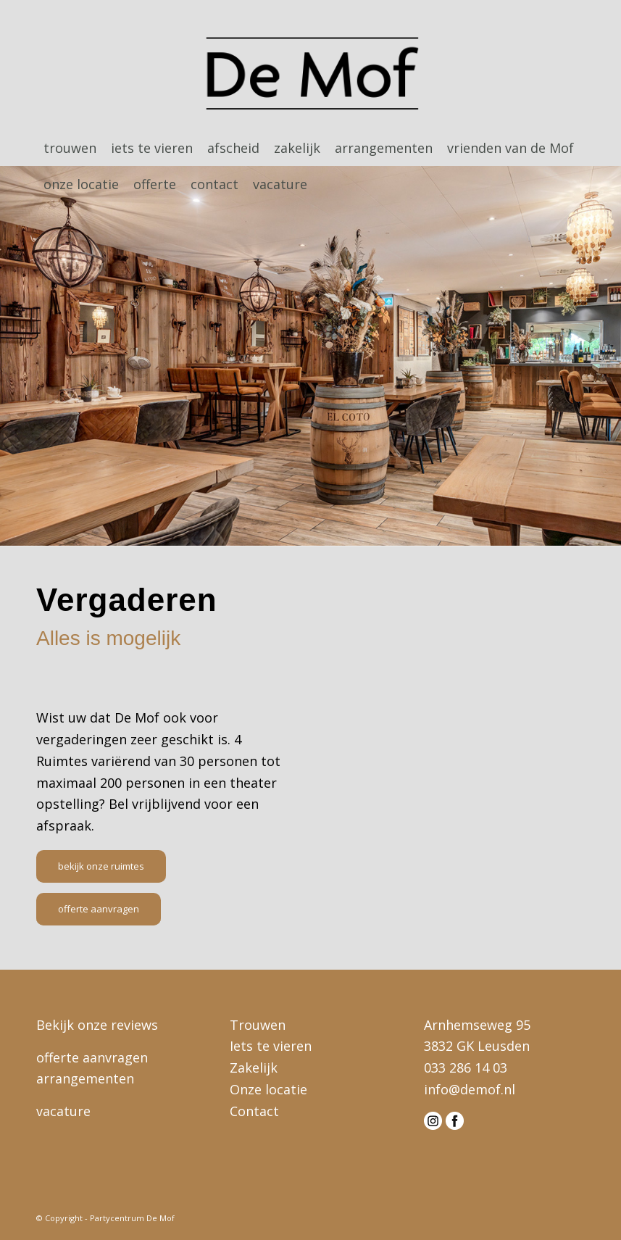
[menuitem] (70, 148)
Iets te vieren (271, 1045)
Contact (254, 1111)
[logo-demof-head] (310, 75)
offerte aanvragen (92, 1057)
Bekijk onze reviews (97, 1024)
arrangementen (85, 1078)
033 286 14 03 (465, 1067)
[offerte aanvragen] (98, 909)
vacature (63, 1111)
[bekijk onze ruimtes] (101, 866)
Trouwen (258, 1024)
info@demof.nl (469, 1089)
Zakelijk (254, 1067)
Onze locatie (268, 1089)
